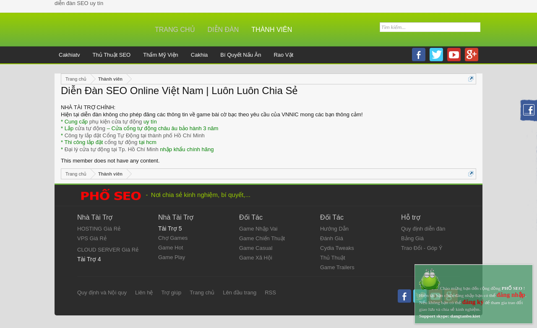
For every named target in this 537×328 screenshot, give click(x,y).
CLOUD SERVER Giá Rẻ (107, 250)
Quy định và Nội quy (102, 292)
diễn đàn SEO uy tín (79, 3)
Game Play (171, 257)
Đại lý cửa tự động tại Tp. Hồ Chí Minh (112, 149)
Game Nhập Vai (258, 229)
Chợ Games (173, 238)
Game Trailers (337, 267)
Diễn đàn (223, 29)
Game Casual (255, 248)
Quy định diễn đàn (423, 229)
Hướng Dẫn (334, 229)
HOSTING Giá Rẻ (98, 229)
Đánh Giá (331, 238)
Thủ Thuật (332, 258)
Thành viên (271, 29)
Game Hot (170, 247)
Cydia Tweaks (337, 248)
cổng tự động (121, 142)
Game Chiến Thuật (262, 238)
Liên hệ (144, 292)
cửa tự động (90, 128)
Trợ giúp (171, 292)
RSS (270, 292)
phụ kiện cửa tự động (115, 121)
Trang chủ (175, 29)
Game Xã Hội (255, 258)
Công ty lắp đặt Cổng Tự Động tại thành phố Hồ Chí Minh (135, 135)
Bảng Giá (412, 238)
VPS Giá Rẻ (92, 238)
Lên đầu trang (239, 292)
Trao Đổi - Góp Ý (422, 248)
